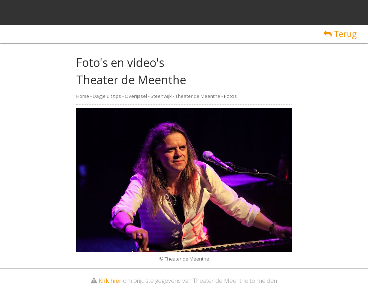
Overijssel (136, 96)
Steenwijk (161, 96)
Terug (339, 34)
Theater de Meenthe (197, 96)
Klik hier (109, 280)
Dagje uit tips (107, 96)
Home (82, 96)
